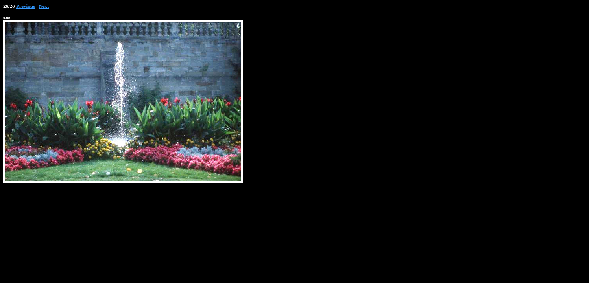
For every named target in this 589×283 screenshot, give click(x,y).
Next (44, 6)
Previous (25, 6)
